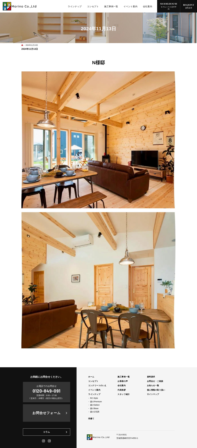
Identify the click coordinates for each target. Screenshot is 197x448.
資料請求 (151, 377)
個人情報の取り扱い (156, 390)
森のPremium (96, 401)
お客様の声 (123, 381)
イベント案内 (94, 390)
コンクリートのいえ (97, 385)
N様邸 (98, 62)
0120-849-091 (46, 390)
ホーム (91, 377)
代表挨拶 (122, 390)
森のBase (94, 408)
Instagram (43, 440)
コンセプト (93, 381)
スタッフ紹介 (124, 394)
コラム (46, 432)
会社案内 (122, 385)
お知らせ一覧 (153, 385)
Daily (49, 440)
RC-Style (94, 398)
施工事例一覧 (124, 377)
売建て (91, 418)
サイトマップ (153, 394)
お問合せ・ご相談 (155, 381)
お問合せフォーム (46, 413)
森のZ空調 (94, 412)
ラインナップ (94, 394)
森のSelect (94, 405)
